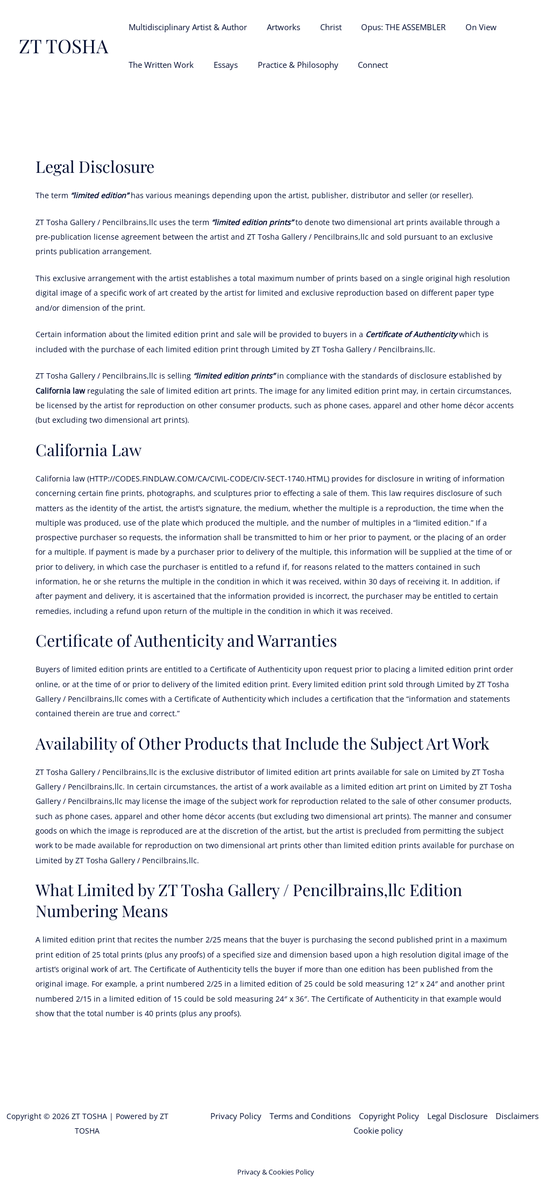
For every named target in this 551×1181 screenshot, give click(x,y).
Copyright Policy (389, 1115)
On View (465, 27)
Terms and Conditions (310, 1115)
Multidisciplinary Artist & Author (186, 27)
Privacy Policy (236, 1115)
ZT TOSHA (63, 45)
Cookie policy (378, 1130)
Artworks (278, 27)
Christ (322, 27)
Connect (360, 64)
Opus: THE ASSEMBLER (391, 27)
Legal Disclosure (457, 1115)
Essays (220, 64)
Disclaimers (517, 1115)
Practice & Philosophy (289, 64)
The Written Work (159, 64)
